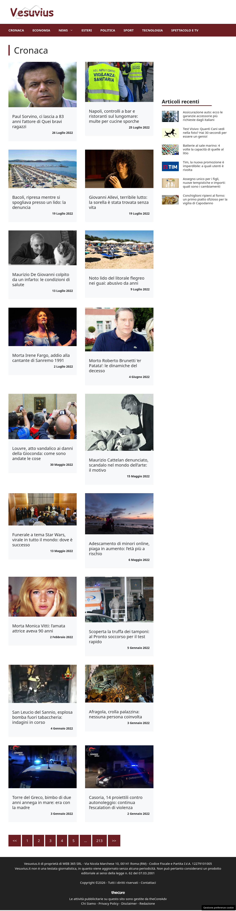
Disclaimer (129, 903)
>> (114, 840)
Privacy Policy (109, 903)
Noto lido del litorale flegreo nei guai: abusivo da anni (116, 280)
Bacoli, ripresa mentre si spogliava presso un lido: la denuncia (39, 202)
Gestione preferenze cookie (218, 907)
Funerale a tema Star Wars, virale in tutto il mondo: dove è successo (42, 540)
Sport (128, 30)
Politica (107, 30)
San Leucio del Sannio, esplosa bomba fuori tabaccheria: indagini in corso (42, 717)
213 (99, 840)
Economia (41, 30)
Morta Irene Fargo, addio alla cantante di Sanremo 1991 (41, 357)
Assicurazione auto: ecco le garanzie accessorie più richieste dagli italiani (203, 116)
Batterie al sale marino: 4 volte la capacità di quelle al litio (203, 149)
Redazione (147, 903)
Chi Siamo (88, 903)
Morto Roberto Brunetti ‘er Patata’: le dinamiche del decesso (115, 366)
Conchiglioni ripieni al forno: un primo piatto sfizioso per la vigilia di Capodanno (205, 199)
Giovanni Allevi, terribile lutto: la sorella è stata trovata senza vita (119, 202)
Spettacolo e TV (184, 30)
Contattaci (148, 882)
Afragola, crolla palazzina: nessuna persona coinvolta (115, 714)
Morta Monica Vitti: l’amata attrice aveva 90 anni (38, 628)
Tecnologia (152, 30)
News (68, 30)
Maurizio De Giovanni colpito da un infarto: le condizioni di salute (41, 279)
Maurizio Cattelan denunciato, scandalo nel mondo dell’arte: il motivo (118, 465)
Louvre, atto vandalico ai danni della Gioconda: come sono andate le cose (42, 453)
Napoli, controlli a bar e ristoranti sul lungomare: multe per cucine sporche (114, 116)
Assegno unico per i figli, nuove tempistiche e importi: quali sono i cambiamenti (204, 182)
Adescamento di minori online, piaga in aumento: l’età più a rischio (119, 548)
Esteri (86, 30)
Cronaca (16, 30)
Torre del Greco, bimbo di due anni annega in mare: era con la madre (41, 802)
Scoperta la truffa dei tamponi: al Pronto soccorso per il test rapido (119, 636)
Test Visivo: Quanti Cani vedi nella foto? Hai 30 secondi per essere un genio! (205, 132)
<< (15, 840)
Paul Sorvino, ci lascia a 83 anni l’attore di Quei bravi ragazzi (38, 121)
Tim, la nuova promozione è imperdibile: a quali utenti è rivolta (203, 166)
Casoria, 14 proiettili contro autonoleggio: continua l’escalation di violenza (115, 802)
